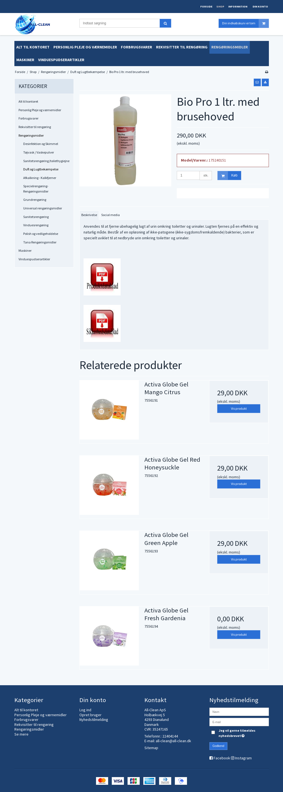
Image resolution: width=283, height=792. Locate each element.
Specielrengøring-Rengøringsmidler (35, 188)
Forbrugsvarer (28, 118)
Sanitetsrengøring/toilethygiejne (46, 161)
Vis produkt (239, 408)
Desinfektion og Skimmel (40, 144)
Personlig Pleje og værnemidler (40, 110)
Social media (110, 215)
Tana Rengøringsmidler (39, 242)
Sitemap (151, 747)
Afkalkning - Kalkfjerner (39, 178)
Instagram (243, 757)
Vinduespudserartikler (34, 259)
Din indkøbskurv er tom (245, 23)
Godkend (218, 745)
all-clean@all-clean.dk (173, 740)
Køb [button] (227, 175)
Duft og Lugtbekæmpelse (40, 169)
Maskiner (25, 250)
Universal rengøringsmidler (42, 208)
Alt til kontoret (28, 101)
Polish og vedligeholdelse (40, 234)
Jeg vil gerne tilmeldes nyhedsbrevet (243, 733)
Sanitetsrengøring (36, 217)
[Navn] (239, 711)
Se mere (21, 734)
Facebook (222, 757)
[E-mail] (239, 721)
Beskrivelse (89, 215)
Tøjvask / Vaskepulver (38, 152)
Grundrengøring (34, 200)
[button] (257, 82)
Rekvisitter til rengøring (35, 127)
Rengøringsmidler (31, 135)
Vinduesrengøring (35, 225)
